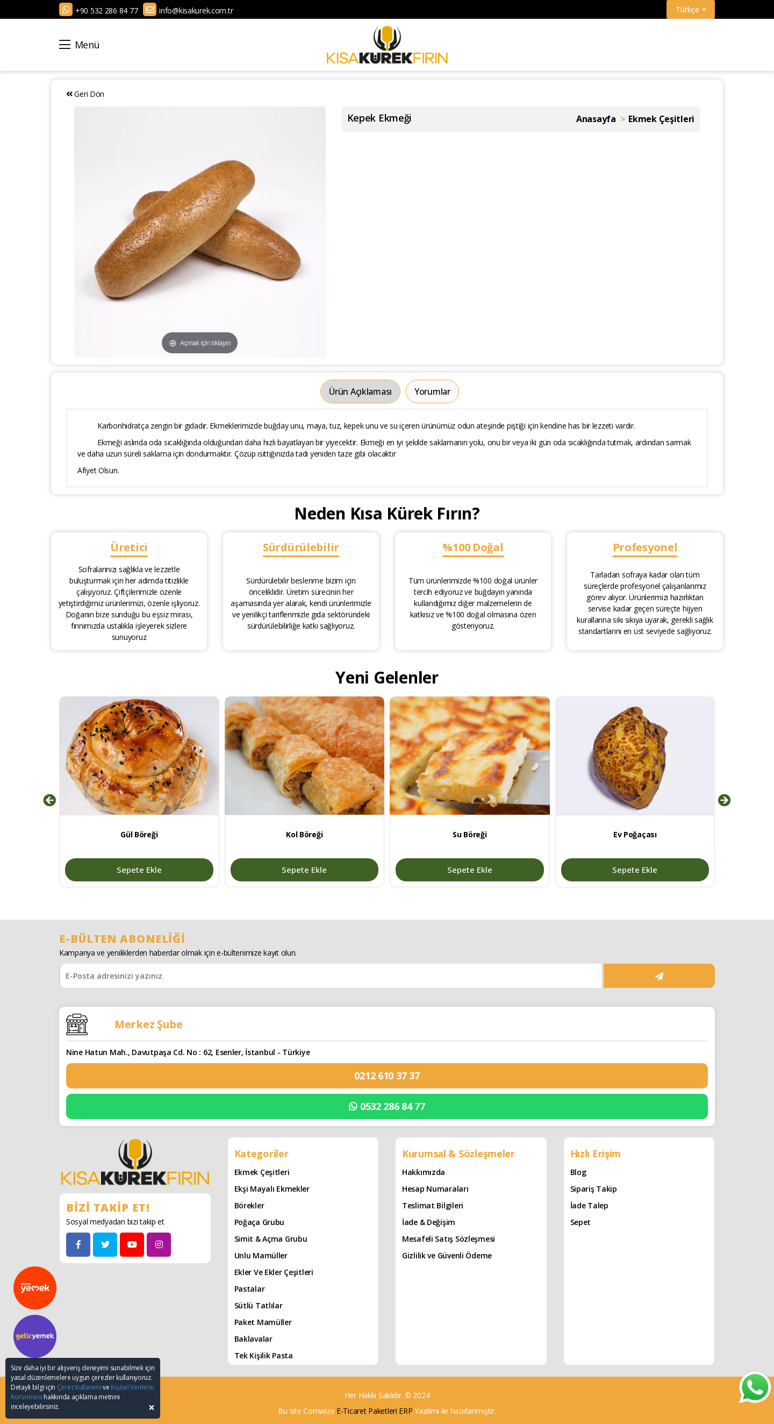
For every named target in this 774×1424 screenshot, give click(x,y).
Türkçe (691, 9)
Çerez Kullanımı (79, 1387)
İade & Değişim (428, 1222)
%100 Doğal (472, 547)
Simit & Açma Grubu (270, 1239)
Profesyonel (645, 547)
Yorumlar (432, 391)
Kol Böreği (304, 834)
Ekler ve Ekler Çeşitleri (273, 1272)
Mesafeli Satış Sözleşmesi (448, 1239)
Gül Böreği (138, 834)
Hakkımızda (423, 1172)
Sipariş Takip (593, 1189)
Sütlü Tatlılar (258, 1305)
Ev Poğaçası (635, 834)
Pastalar (249, 1289)
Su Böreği (469, 834)
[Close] (151, 1407)
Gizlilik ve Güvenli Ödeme (447, 1255)
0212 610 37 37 (386, 1075)
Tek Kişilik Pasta (263, 1355)
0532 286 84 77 (387, 1106)
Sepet (580, 1222)
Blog (578, 1172)
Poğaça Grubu (259, 1222)
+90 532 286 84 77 (106, 10)
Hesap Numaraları (435, 1189)
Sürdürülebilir (301, 547)
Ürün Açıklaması (360, 391)
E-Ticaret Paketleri (366, 1411)
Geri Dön (85, 94)
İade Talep (589, 1205)
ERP (405, 1411)
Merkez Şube (148, 1024)
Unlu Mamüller (261, 1255)
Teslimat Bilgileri (432, 1205)
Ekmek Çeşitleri (262, 1172)
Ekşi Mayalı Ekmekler (272, 1189)
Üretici (129, 547)
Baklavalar (253, 1339)
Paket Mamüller (263, 1322)
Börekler (249, 1205)
